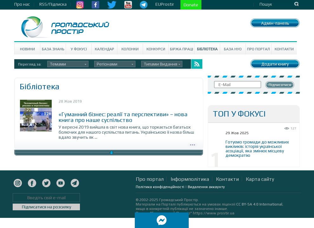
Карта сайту (260, 179)
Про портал (258, 49)
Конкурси (156, 49)
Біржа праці (181, 49)
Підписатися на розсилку (46, 206)
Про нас (22, 4)
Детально (192, 144)
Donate (191, 4)
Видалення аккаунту (206, 187)
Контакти (284, 49)
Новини (27, 49)
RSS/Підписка (53, 4)
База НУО (233, 49)
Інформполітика (190, 179)
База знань (53, 49)
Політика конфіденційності (160, 187)
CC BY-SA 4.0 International (259, 204)
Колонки (130, 49)
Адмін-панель (275, 23)
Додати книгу (275, 63)
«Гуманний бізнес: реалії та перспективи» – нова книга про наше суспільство (123, 117)
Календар (104, 49)
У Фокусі (79, 49)
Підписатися (280, 85)
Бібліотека (207, 49)
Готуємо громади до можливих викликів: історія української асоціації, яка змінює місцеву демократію (257, 148)
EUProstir (164, 4)
